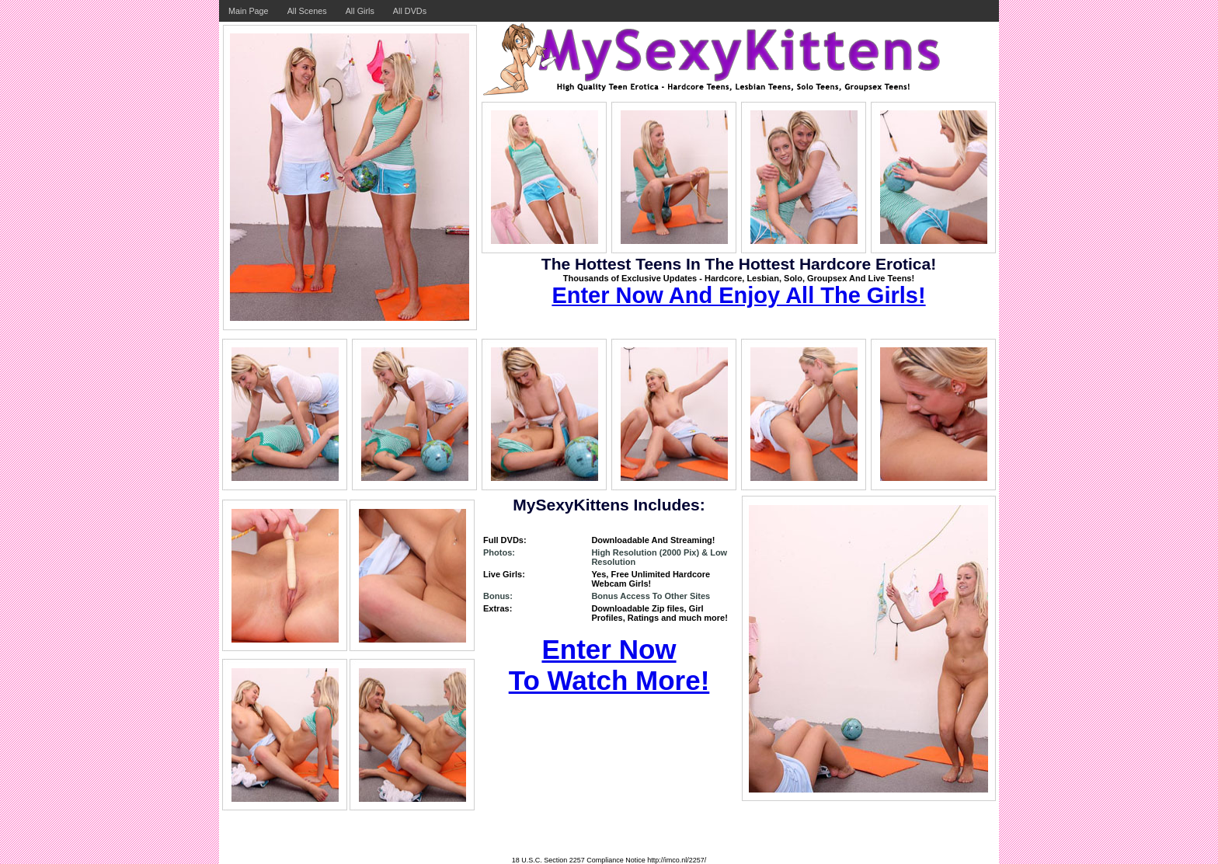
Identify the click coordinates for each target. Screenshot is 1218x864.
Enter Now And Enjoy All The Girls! (738, 295)
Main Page (248, 11)
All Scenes (307, 11)
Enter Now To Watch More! (609, 664)
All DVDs (409, 11)
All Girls (360, 11)
